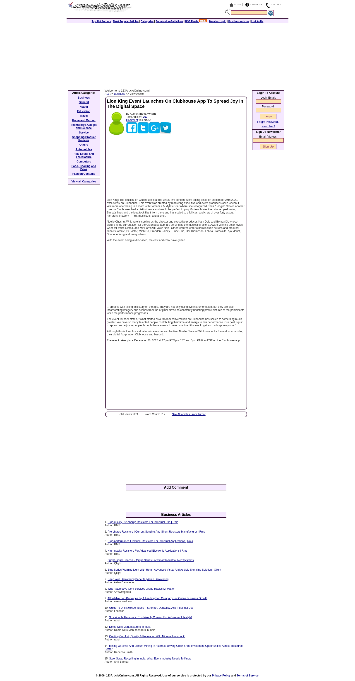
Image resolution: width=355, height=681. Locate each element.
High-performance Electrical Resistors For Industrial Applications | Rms (150, 541)
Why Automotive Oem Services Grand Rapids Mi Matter (141, 588)
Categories (147, 21)
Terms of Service (248, 675)
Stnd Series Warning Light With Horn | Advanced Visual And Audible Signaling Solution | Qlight (164, 569)
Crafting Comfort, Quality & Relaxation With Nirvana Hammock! (147, 636)
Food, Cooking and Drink (84, 168)
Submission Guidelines (169, 21)
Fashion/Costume (83, 173)
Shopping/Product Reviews (84, 139)
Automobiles (84, 149)
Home (237, 4)
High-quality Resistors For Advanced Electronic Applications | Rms (147, 550)
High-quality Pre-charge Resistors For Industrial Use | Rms (143, 522)
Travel (84, 115)
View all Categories (84, 181)
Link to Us (257, 21)
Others (83, 144)
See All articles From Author (189, 414)
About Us (256, 4)
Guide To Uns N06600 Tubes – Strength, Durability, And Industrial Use (151, 607)
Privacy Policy (221, 675)
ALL (107, 93)
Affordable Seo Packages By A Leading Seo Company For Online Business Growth (157, 598)
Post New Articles (238, 21)
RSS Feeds (196, 21)
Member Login (217, 21)
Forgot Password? (268, 122)
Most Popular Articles (126, 21)
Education (83, 111)
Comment (132, 120)
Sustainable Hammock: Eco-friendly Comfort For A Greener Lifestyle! (150, 617)
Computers (84, 161)
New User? (268, 126)
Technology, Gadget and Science (84, 126)
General (84, 102)
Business (119, 93)
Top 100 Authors (101, 21)
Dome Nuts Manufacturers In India (130, 626)
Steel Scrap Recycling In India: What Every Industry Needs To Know (150, 658)
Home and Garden (83, 120)
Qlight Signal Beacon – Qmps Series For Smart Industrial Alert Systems (151, 560)
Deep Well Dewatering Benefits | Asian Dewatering (138, 579)
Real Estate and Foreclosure (84, 155)
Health (84, 106)
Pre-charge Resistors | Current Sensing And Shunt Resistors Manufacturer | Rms (156, 531)
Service (84, 132)
